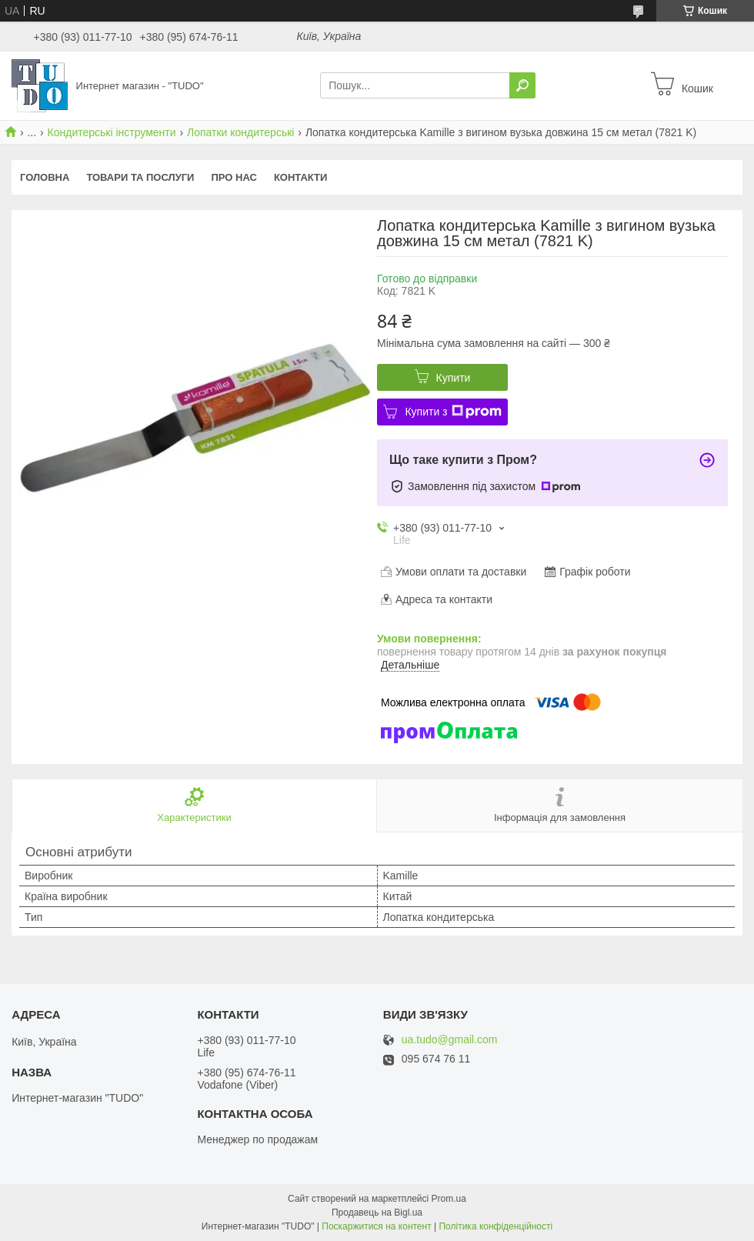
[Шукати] (522, 85)
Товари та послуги (140, 177)
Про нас (233, 177)
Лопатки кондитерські (240, 132)
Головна (44, 177)
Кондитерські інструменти (112, 132)
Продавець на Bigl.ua (377, 1212)
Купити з (453, 412)
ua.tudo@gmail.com (450, 1040)
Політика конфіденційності (495, 1226)
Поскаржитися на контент (376, 1226)
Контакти (301, 177)
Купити (453, 378)
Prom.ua (449, 1198)
